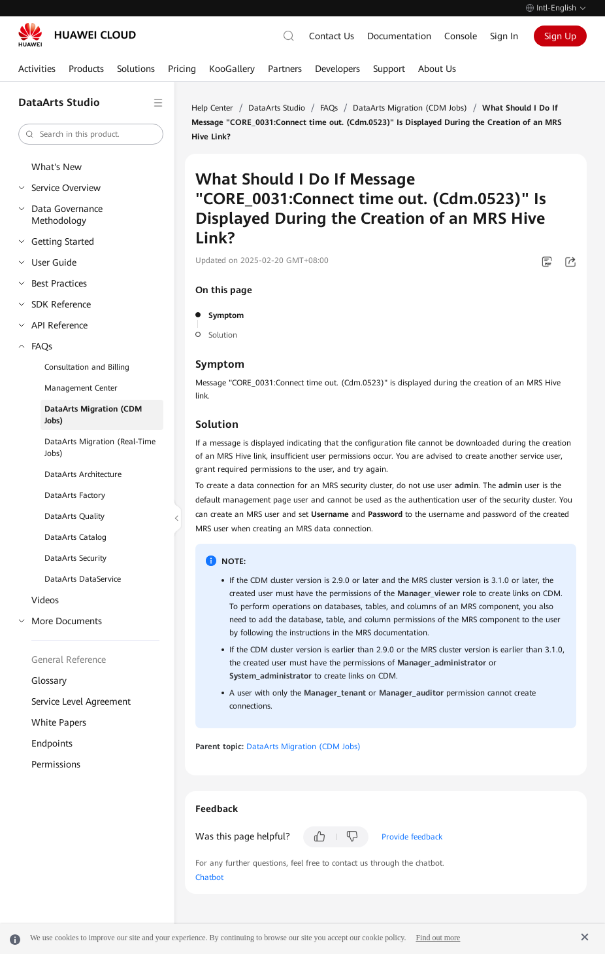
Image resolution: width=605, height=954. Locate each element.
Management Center (81, 388)
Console (460, 36)
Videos (45, 600)
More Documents (66, 621)
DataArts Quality (74, 516)
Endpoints (52, 743)
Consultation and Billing (86, 367)
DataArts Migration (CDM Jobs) (93, 414)
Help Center (212, 108)
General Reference (68, 659)
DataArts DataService (82, 579)
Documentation (399, 36)
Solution (222, 335)
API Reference (59, 325)
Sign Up (560, 36)
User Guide (53, 262)
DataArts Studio (276, 108)
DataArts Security (75, 558)
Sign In (504, 36)
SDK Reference (61, 304)
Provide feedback (412, 836)
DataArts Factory (74, 495)
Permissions (55, 764)
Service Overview (66, 188)
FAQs (41, 346)
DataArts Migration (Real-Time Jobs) (99, 447)
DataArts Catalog (75, 537)
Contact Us (331, 36)
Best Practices (59, 283)
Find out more (438, 937)
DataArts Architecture (83, 474)
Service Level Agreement (81, 701)
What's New (56, 167)
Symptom (226, 315)
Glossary (49, 680)
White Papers (58, 722)
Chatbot (209, 877)
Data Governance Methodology (67, 214)
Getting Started (62, 241)
